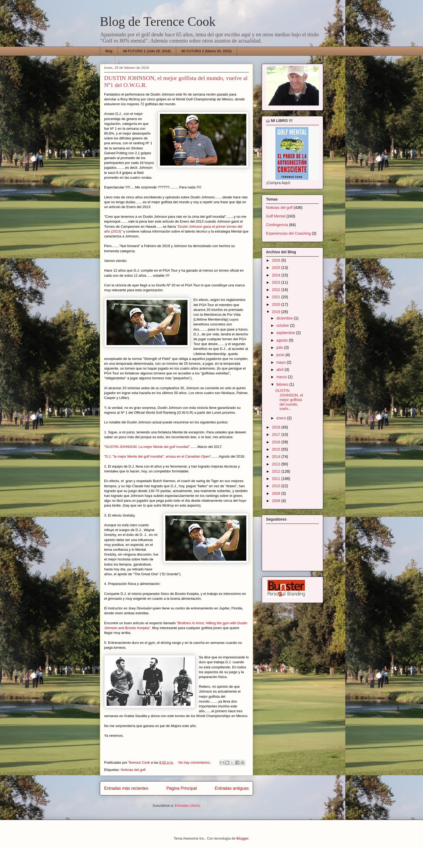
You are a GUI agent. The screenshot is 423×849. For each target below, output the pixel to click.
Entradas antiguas (232, 788)
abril (280, 369)
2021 (276, 297)
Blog (108, 51)
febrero (282, 384)
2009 (276, 493)
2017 (276, 434)
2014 (276, 456)
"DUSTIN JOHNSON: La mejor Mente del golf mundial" (147, 447)
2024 (276, 275)
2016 (276, 442)
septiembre (286, 333)
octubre (283, 325)
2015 (276, 449)
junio (280, 355)
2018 (276, 427)
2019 (276, 312)
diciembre (285, 318)
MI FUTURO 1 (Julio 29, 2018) (147, 51)
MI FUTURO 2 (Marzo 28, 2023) (207, 51)
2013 (276, 464)
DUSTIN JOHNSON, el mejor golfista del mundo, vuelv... (289, 399)
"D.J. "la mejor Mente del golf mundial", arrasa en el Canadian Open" (157, 456)
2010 (276, 486)
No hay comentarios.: (195, 762)
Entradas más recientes (126, 788)
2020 (276, 304)
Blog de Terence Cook (158, 21)
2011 (276, 478)
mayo (281, 362)
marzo (282, 377)
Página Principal (181, 788)
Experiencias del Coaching (288, 233)
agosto (282, 340)
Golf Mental (275, 216)
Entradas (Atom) (187, 806)
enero (281, 418)
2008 (276, 501)
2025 (276, 267)
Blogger (242, 838)
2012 (276, 471)
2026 (276, 260)
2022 (276, 289)
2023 (276, 282)
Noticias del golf (133, 770)
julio (280, 347)
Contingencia (277, 225)
